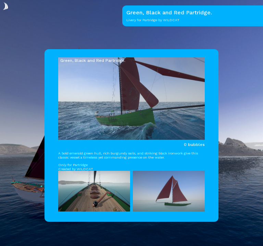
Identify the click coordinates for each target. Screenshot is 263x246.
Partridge (149, 20)
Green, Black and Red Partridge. (92, 60)
